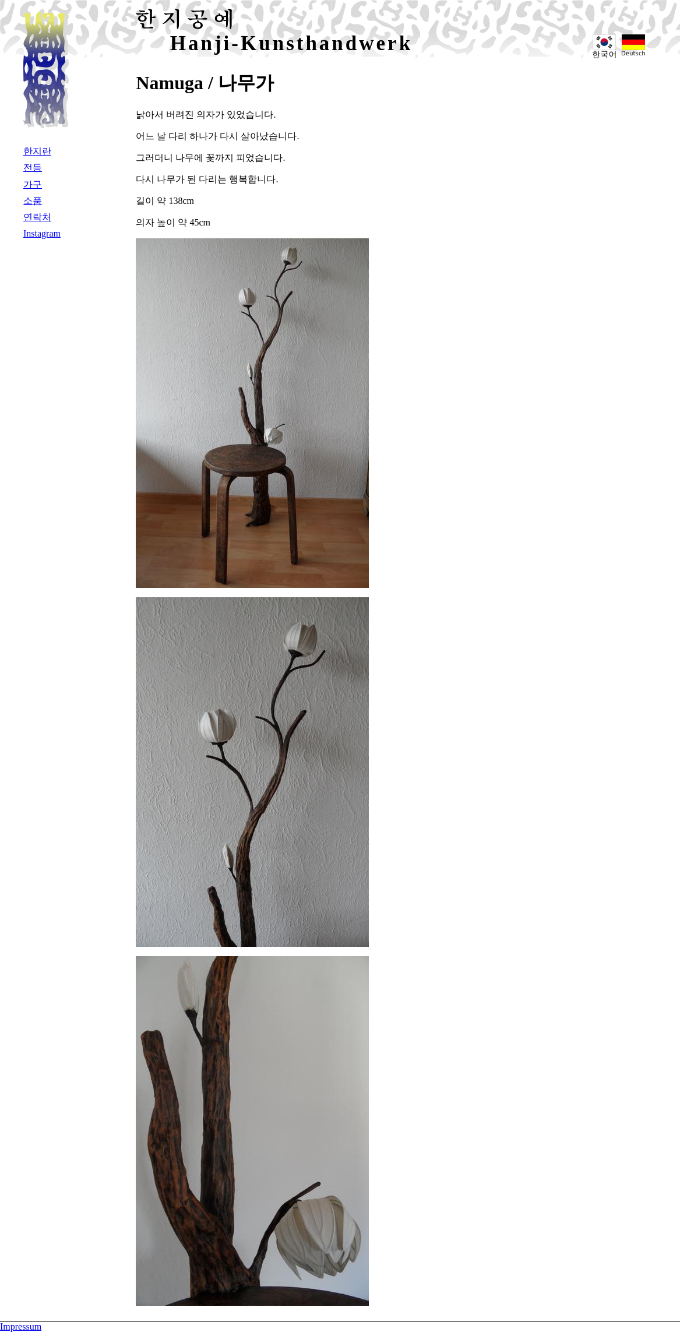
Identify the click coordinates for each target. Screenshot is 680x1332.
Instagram (42, 233)
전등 (32, 167)
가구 (32, 184)
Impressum (20, 1326)
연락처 (37, 217)
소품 (32, 201)
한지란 (37, 151)
